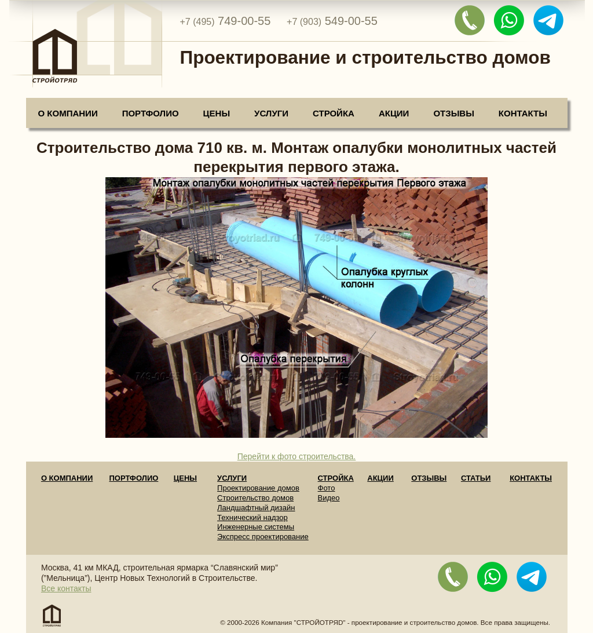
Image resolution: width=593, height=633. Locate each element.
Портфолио (150, 113)
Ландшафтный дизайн (256, 507)
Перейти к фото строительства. (296, 456)
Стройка (333, 113)
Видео (329, 497)
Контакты (523, 113)
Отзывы (453, 113)
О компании (68, 113)
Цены (216, 113)
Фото (326, 488)
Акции (394, 113)
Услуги (271, 113)
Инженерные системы (255, 526)
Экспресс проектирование (263, 536)
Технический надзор (252, 517)
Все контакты (66, 588)
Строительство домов (255, 497)
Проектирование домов (258, 488)
